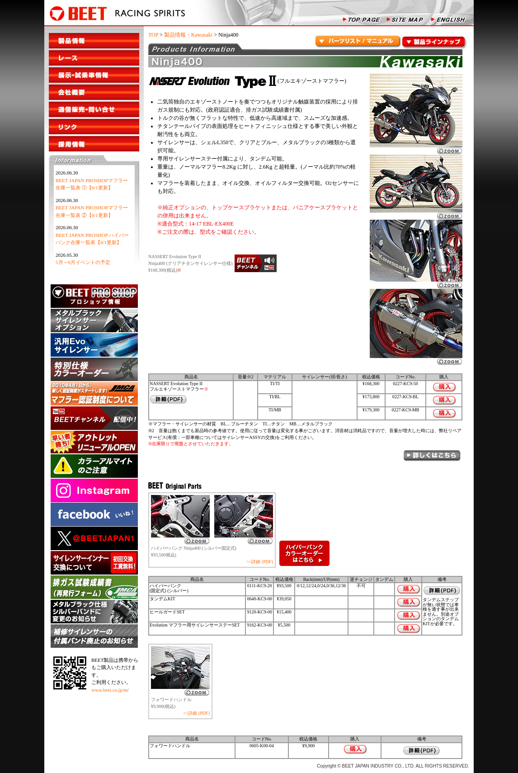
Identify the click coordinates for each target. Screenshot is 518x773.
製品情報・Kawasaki (188, 35)
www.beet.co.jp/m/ (110, 690)
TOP (153, 35)
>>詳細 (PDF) (259, 561)
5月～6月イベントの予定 (83, 262)
